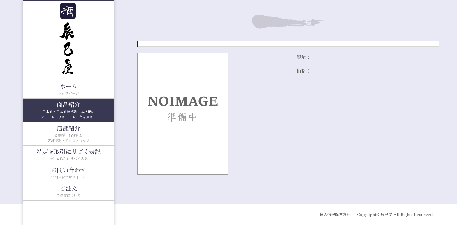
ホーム (68, 90)
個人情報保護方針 (335, 215)
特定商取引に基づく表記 (68, 155)
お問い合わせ (68, 173)
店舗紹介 (68, 134)
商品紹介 (68, 111)
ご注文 (68, 192)
